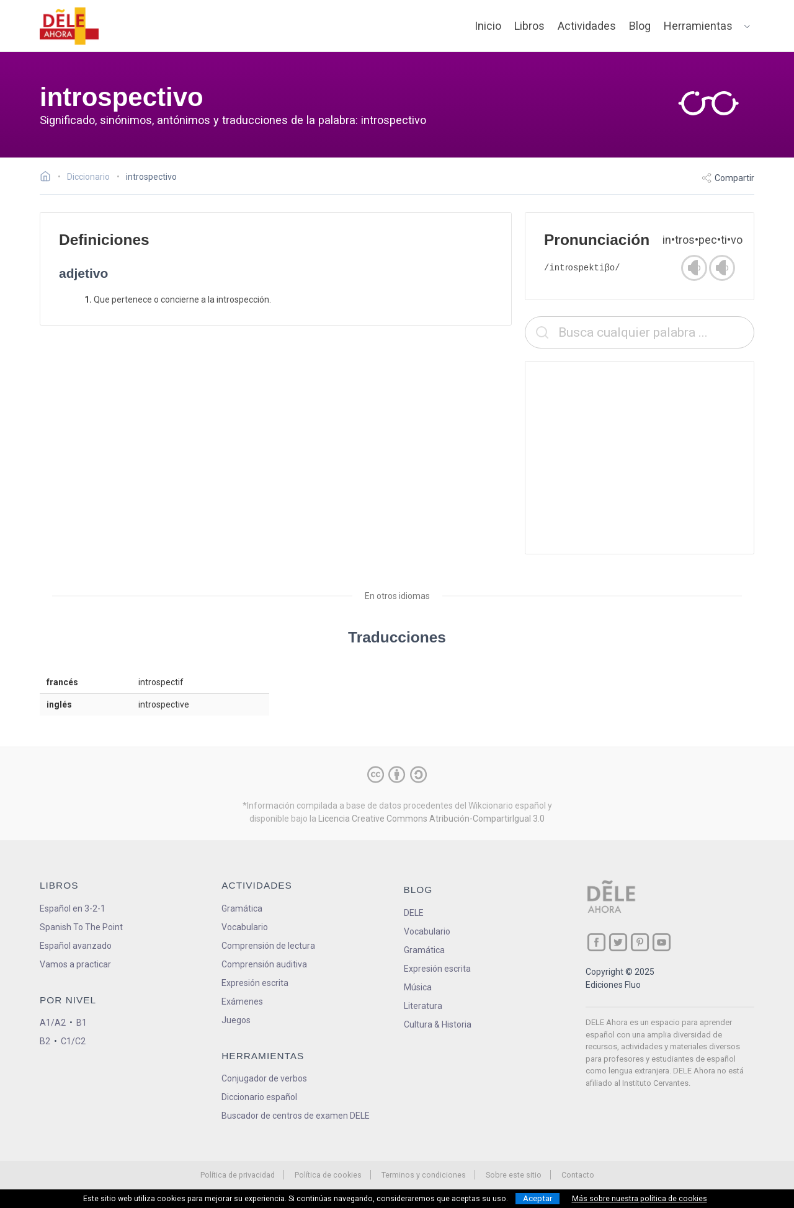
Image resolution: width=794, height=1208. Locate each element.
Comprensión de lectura (268, 946)
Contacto (577, 1174)
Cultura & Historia (437, 1024)
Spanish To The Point (81, 927)
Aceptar (537, 1198)
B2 (45, 1041)
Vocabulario (244, 927)
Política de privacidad (237, 1174)
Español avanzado (76, 946)
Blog (640, 25)
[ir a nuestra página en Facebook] (596, 942)
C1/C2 (73, 1041)
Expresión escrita (254, 983)
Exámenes (242, 1001)
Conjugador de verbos (264, 1078)
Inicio (488, 25)
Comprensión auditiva (264, 964)
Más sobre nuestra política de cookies (639, 1198)
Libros (529, 25)
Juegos (236, 1020)
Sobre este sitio (514, 1174)
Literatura (423, 1006)
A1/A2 (53, 1023)
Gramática (241, 908)
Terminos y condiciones (423, 1174)
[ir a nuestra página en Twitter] (618, 942)
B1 (81, 1023)
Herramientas (698, 25)
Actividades (587, 25)
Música (418, 987)
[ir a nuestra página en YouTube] (661, 942)
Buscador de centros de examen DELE (295, 1116)
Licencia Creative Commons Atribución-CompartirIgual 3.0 (431, 819)
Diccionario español (259, 1097)
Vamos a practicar (75, 964)
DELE (414, 913)
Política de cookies (328, 1174)
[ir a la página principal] (69, 26)
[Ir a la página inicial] (49, 178)
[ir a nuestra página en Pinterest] (640, 942)
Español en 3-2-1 (72, 908)
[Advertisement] (639, 457)
